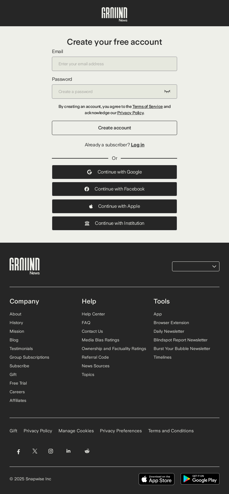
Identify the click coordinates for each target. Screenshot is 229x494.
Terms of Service (147, 106)
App (158, 314)
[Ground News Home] (114, 14)
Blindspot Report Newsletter (181, 339)
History (16, 322)
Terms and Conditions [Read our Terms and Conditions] (171, 430)
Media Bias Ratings (100, 339)
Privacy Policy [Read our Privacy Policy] (38, 430)
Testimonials (21, 348)
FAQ (86, 322)
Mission (17, 331)
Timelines (162, 357)
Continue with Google (114, 172)
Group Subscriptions (29, 357)
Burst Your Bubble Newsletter (182, 348)
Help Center (93, 314)
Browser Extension (171, 322)
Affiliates (18, 400)
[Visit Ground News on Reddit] (87, 451)
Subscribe (19, 365)
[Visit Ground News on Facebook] (18, 451)
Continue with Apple (114, 206)
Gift (13, 374)
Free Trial (18, 383)
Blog (14, 339)
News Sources (95, 365)
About (15, 314)
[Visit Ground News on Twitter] (34, 451)
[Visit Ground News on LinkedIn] (68, 451)
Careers (17, 391)
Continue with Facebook (114, 189)
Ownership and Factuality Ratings (114, 348)
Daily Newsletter (169, 331)
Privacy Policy (130, 112)
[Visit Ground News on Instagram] (50, 451)
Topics (88, 374)
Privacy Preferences (121, 430)
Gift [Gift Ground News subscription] (13, 430)
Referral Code (95, 357)
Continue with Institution (114, 223)
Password (114, 87)
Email (114, 60)
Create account (114, 128)
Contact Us (92, 331)
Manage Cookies (76, 430)
